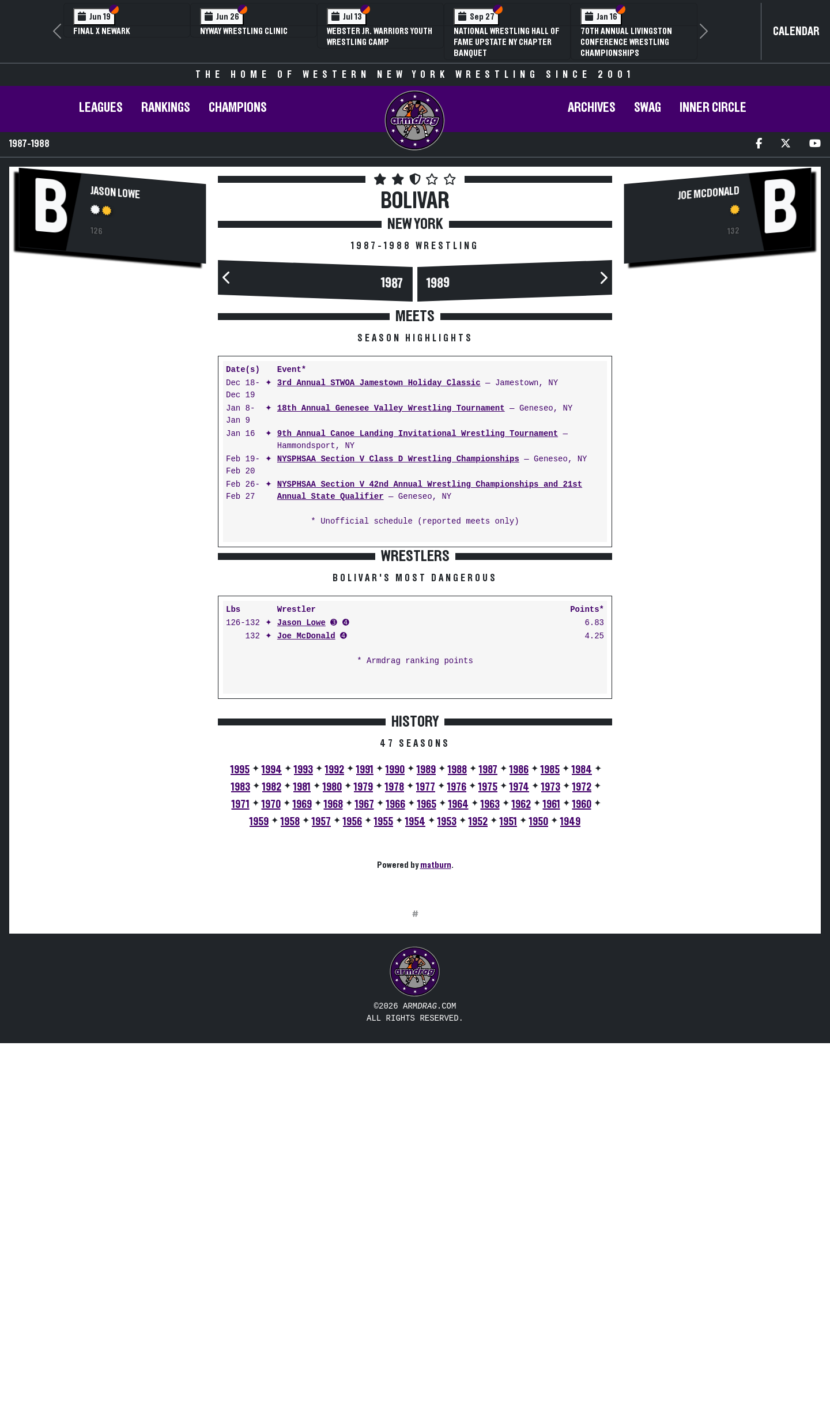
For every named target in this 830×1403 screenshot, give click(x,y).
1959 (259, 1001)
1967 (364, 984)
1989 (438, 283)
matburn (435, 1045)
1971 (241, 984)
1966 (395, 984)
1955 (383, 1001)
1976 (456, 967)
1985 (550, 950)
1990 (395, 950)
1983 (240, 967)
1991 (364, 950)
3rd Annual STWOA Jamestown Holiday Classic (379, 383)
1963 (490, 984)
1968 (333, 984)
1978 (394, 967)
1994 (272, 950)
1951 (508, 1001)
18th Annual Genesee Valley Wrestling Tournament (391, 408)
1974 (519, 967)
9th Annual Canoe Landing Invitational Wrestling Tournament (417, 433)
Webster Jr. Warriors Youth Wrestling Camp (379, 37)
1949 (570, 1001)
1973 (550, 967)
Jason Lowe (115, 192)
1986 (519, 950)
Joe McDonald (306, 816)
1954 (415, 1001)
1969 (302, 984)
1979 (363, 967)
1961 (551, 984)
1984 (582, 950)
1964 (458, 984)
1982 (271, 967)
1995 (240, 950)
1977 (425, 967)
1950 (538, 1001)
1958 (290, 1001)
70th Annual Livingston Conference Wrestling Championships (626, 42)
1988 (457, 950)
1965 (426, 984)
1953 (446, 1001)
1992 (334, 950)
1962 (521, 984)
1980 (332, 967)
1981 (302, 967)
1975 (487, 967)
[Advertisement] (112, 364)
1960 (581, 984)
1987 (392, 283)
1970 (271, 984)
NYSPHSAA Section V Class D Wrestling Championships (398, 459)
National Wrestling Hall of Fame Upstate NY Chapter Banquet (507, 42)
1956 (352, 1001)
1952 (478, 1001)
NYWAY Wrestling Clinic (244, 31)
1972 (581, 967)
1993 (303, 950)
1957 (321, 1001)
